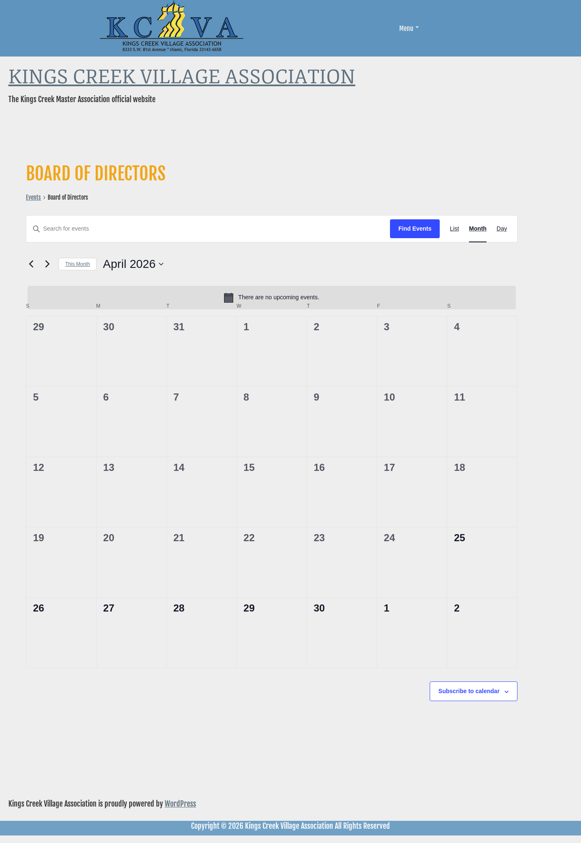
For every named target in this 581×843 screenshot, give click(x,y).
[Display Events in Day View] (502, 229)
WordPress (180, 803)
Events (33, 197)
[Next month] (47, 264)
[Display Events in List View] (454, 229)
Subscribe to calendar (468, 691)
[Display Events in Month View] (478, 229)
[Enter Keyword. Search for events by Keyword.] (208, 229)
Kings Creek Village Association (181, 77)
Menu (409, 28)
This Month (77, 264)
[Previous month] (31, 264)
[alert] (272, 297)
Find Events (414, 228)
